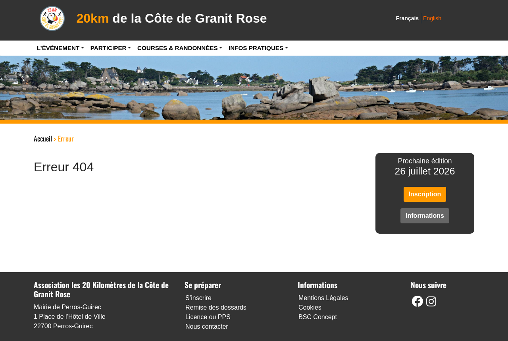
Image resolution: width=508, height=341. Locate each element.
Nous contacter (206, 326)
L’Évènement (58, 48)
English (432, 18)
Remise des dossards (215, 307)
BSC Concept (317, 317)
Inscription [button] (425, 194)
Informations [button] (425, 215)
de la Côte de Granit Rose (172, 18)
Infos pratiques (256, 48)
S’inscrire (198, 297)
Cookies (309, 307)
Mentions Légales (323, 297)
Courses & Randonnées (177, 48)
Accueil (43, 138)
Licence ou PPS (208, 317)
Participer (108, 48)
